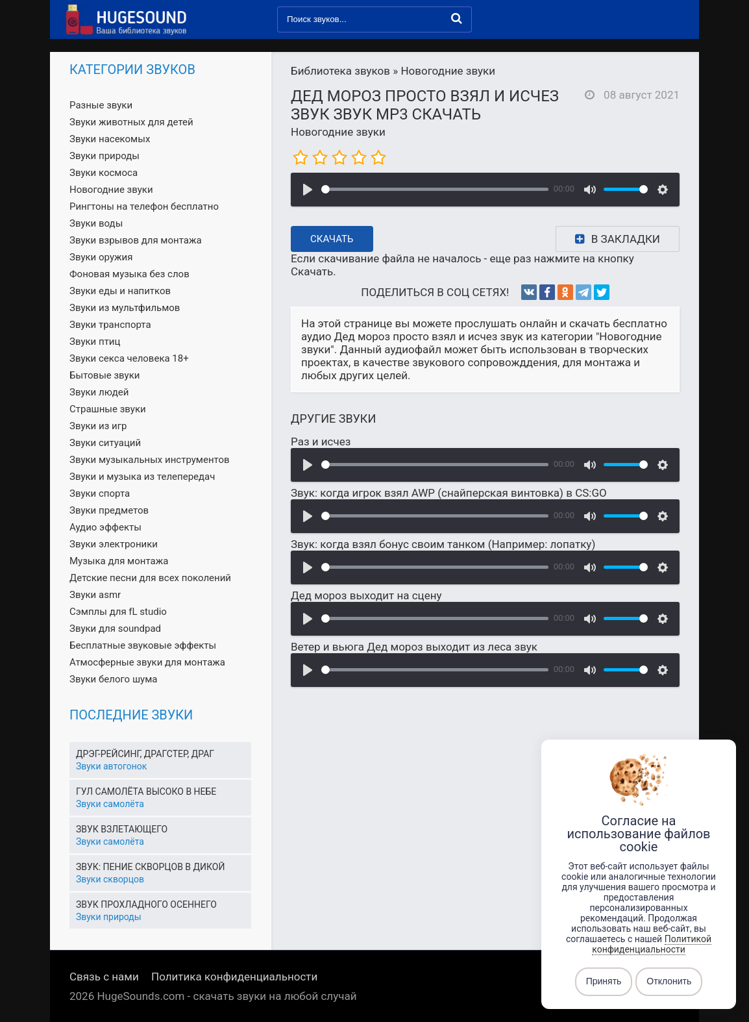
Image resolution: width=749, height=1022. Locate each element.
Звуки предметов (109, 510)
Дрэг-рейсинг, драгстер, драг (145, 754)
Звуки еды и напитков (120, 291)
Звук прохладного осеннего (146, 904)
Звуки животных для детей (131, 122)
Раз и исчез (320, 441)
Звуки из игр (98, 426)
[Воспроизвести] (307, 189)
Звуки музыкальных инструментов (149, 460)
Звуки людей (99, 392)
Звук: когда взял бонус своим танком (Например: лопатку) (443, 544)
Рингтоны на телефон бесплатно (144, 206)
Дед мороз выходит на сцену (366, 595)
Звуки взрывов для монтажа (135, 240)
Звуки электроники (113, 544)
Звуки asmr (95, 595)
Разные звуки (100, 105)
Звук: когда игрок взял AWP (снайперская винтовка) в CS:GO (449, 492)
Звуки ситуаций (105, 443)
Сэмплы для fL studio (118, 611)
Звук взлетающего (121, 829)
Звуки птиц (94, 341)
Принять (604, 982)
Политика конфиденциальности (234, 976)
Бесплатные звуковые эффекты (142, 645)
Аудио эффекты (105, 527)
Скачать (332, 239)
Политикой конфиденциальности (651, 944)
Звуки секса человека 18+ (129, 358)
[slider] (434, 189)
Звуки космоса (103, 173)
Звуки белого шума (113, 679)
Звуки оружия (100, 257)
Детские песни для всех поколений (150, 578)
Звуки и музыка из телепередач (142, 476)
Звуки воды (96, 223)
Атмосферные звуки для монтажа (147, 662)
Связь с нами (104, 976)
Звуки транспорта (110, 324)
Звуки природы (104, 156)
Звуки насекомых (109, 139)
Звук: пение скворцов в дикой (150, 867)
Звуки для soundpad (115, 628)
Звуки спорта (99, 493)
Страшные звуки (107, 409)
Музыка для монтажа (118, 561)
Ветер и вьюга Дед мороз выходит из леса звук (414, 646)
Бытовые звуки (104, 375)
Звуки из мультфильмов (124, 308)
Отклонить (668, 982)
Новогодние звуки (338, 131)
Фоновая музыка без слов (129, 274)
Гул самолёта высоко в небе (146, 791)
